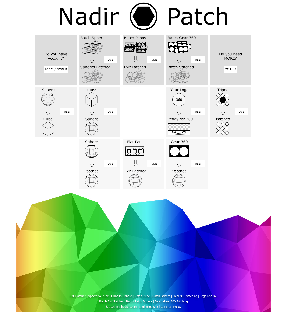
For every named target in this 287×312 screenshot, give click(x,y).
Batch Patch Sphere (139, 301)
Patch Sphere (161, 296)
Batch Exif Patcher (111, 301)
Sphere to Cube (98, 296)
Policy (177, 306)
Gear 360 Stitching (185, 296)
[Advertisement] (79, 261)
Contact (166, 306)
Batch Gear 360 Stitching (171, 301)
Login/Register (148, 306)
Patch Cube (142, 296)
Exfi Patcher (77, 296)
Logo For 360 (208, 296)
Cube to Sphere (121, 296)
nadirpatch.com (126, 306)
